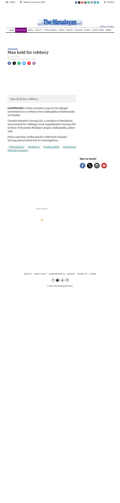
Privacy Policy (40, 274)
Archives (71, 274)
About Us (28, 274)
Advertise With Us (57, 274)
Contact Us (82, 274)
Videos (103, 26)
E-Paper (110, 26)
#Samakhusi (16, 147)
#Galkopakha (51, 147)
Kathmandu (13, 48)
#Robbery (34, 147)
